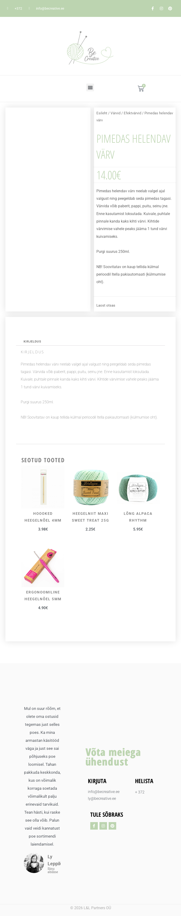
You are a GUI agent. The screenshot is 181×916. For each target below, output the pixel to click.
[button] (90, 87)
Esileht (101, 113)
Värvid (115, 113)
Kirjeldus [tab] (32, 341)
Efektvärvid (132, 113)
